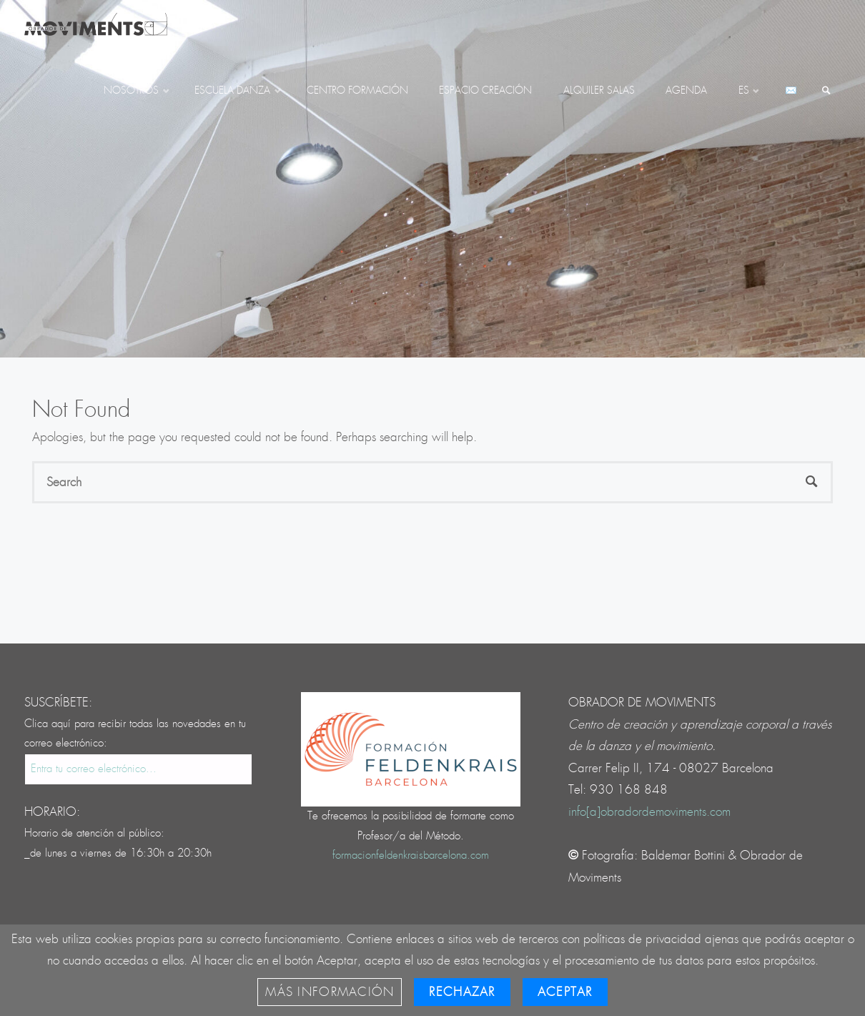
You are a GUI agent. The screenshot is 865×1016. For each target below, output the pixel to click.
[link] (826, 91)
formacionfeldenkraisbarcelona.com (410, 855)
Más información (329, 992)
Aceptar (565, 992)
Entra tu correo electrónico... (94, 769)
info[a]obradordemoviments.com (649, 812)
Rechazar (462, 992)
